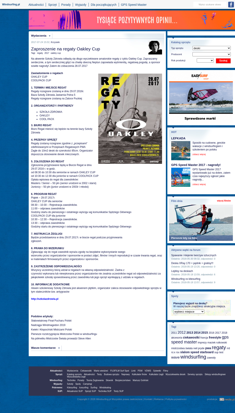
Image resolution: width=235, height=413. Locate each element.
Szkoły (70, 384)
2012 (182, 332)
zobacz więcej (199, 154)
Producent (176, 54)
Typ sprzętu (177, 48)
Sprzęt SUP (90, 391)
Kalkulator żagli (156, 374)
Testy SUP (119, 391)
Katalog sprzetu (74, 374)
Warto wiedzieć (101, 371)
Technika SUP (105, 391)
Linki (133, 371)
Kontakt (148, 399)
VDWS (148, 371)
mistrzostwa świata (182, 348)
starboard (207, 352)
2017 (46, 53)
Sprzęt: (59, 374)
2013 (190, 332)
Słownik (109, 380)
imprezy (202, 342)
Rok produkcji (178, 60)
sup (216, 352)
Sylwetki (157, 371)
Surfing (94, 387)
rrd (228, 348)
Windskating (105, 387)
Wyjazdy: (58, 384)
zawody (211, 357)
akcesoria (176, 337)
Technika (71, 380)
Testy (99, 374)
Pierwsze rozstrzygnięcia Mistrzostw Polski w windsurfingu (64, 334)
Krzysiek (55, 42)
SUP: (60, 391)
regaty (40, 53)
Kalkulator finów (139, 374)
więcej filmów (224, 201)
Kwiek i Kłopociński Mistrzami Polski (51, 329)
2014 (197, 332)
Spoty (78, 384)
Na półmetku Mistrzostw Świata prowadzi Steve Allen (61, 338)
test (221, 352)
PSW (140, 371)
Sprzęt (52, 4)
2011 (174, 332)
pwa (208, 348)
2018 (224, 332)
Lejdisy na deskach (182, 271)
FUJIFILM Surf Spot (119, 371)
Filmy (165, 371)
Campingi (87, 384)
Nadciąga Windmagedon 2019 (48, 325)
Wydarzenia (38, 35)
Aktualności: (56, 371)
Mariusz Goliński (140, 380)
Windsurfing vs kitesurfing (185, 278)
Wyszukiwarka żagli (76, 377)
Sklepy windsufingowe (215, 374)
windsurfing (193, 357)
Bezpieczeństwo (123, 380)
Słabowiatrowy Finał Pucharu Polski (51, 320)
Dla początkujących (104, 4)
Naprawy (125, 374)
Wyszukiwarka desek (175, 374)
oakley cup (56, 53)
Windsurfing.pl (11, 4)
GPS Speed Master (134, 4)
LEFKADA (178, 138)
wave (175, 357)
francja (204, 337)
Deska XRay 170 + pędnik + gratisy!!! (192, 263)
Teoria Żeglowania (95, 380)
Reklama (158, 399)
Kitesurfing (72, 387)
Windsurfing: (56, 380)
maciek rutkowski (217, 342)
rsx (177, 352)
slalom (185, 352)
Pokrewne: (57, 387)
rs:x (173, 352)
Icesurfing (83, 387)
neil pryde (198, 348)
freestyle (215, 337)
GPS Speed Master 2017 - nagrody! (196, 165)
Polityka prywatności (176, 399)
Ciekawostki (86, 371)
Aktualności (36, 4)
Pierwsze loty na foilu (184, 238)
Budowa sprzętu (111, 374)
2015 (204, 332)
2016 (211, 332)
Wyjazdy (80, 4)
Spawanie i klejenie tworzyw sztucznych (193, 255)
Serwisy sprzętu (195, 374)
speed (195, 352)
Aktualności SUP (75, 391)
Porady (66, 4)
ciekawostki (191, 337)
